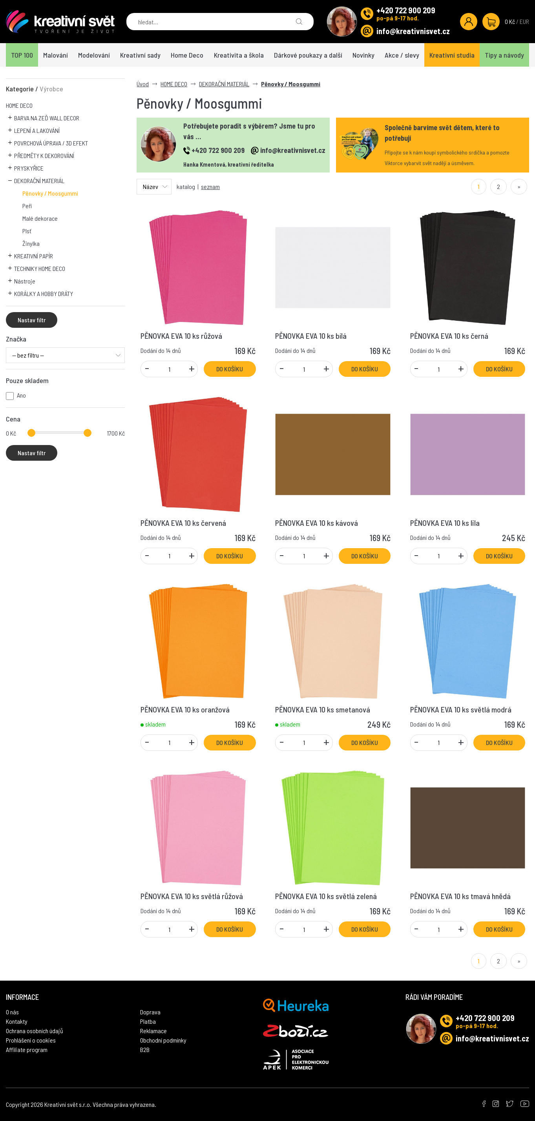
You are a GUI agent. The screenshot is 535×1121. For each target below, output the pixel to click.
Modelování (94, 55)
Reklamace (153, 1030)
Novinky (363, 55)
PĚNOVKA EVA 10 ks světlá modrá (460, 709)
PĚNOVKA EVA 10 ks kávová (316, 522)
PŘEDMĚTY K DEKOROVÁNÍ (44, 155)
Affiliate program (26, 1049)
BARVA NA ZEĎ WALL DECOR (46, 118)
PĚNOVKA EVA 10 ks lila (445, 522)
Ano (21, 395)
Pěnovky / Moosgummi (50, 193)
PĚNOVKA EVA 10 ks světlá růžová (192, 896)
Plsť (26, 230)
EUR (524, 21)
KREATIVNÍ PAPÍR (33, 256)
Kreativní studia (452, 55)
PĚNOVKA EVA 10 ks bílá (311, 335)
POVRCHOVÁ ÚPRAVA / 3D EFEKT (51, 143)
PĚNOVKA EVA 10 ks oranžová (185, 709)
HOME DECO (19, 105)
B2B (145, 1049)
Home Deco (187, 55)
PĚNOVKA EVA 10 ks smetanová (322, 709)
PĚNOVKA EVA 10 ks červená (183, 522)
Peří (27, 205)
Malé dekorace (40, 218)
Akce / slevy (402, 55)
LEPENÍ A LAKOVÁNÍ (37, 130)
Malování (55, 55)
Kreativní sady (140, 55)
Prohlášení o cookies (31, 1040)
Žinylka (31, 243)
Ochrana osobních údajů (34, 1030)
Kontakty (16, 1021)
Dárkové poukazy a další (308, 55)
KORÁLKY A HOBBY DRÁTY (43, 293)
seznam (210, 186)
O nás (12, 1012)
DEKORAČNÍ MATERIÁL (39, 180)
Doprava (150, 1012)
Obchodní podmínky (163, 1040)
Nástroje (24, 281)
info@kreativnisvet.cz (413, 31)
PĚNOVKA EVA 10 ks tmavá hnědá (460, 896)
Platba (148, 1021)
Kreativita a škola (239, 55)
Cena (13, 418)
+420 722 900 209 (405, 10)
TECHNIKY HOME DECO (39, 268)
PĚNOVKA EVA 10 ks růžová (181, 335)
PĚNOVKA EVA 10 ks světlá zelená (326, 896)
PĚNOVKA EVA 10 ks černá (449, 335)
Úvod (143, 83)
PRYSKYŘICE (29, 168)
